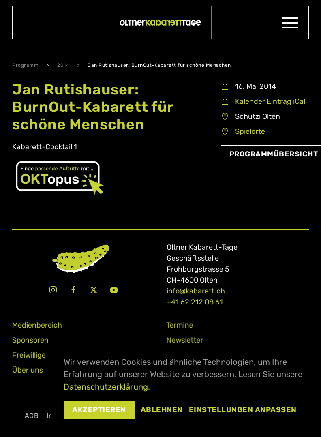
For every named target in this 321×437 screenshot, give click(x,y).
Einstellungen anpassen (243, 409)
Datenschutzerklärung (106, 387)
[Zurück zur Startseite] (161, 22)
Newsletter (183, 340)
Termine (178, 325)
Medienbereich (36, 325)
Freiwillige (28, 355)
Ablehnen (162, 409)
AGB (30, 416)
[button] (290, 22)
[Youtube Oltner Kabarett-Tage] (114, 289)
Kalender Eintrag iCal (270, 101)
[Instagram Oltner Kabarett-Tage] (53, 289)
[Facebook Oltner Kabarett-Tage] (73, 289)
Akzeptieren (99, 409)
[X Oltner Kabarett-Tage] (94, 289)
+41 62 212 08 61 (195, 302)
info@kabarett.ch (196, 291)
